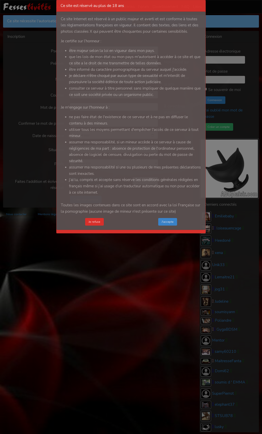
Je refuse (94, 222)
